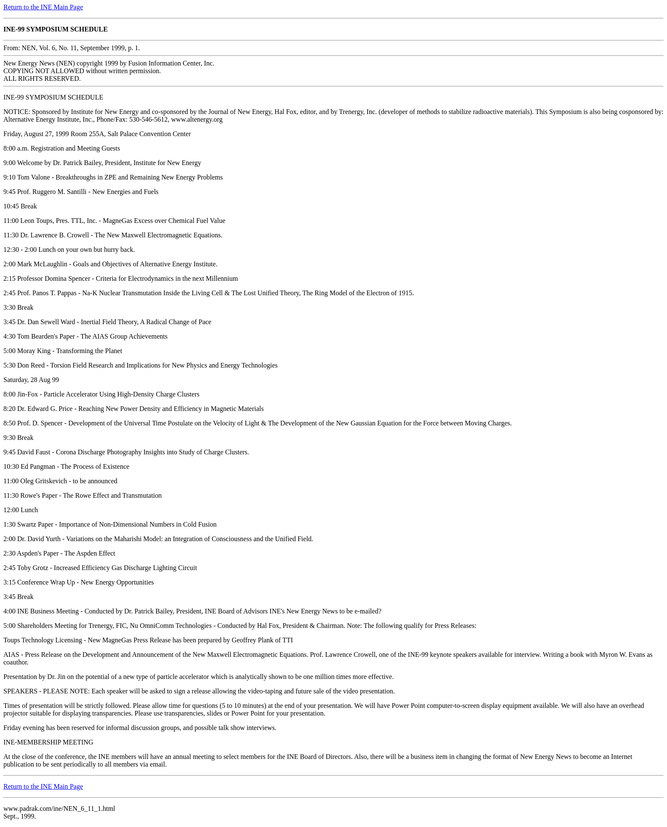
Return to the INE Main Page (43, 7)
